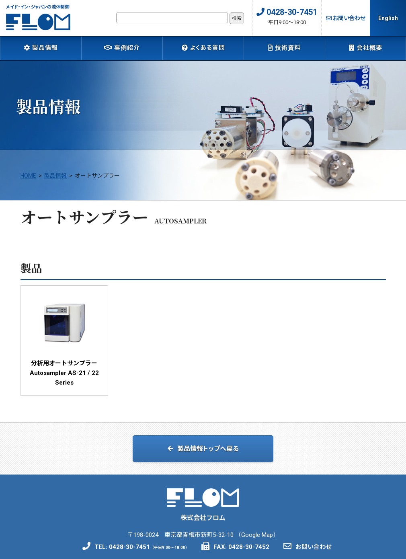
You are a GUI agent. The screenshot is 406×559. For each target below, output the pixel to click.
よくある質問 (203, 47)
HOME (28, 181)
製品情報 (41, 47)
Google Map (257, 538)
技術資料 (284, 47)
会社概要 (365, 47)
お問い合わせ (345, 18)
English (388, 18)
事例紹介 (122, 47)
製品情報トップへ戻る (203, 453)
